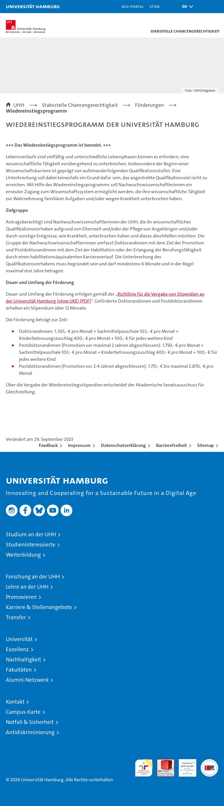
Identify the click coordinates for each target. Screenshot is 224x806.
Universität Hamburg (33, 6)
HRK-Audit (184, 765)
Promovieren (21, 597)
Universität (19, 639)
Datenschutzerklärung (123, 445)
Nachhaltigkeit (23, 659)
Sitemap (205, 445)
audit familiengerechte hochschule (144, 768)
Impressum (79, 445)
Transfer (16, 617)
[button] (186, 6)
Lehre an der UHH (27, 586)
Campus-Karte (23, 712)
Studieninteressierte (30, 544)
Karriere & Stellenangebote (39, 607)
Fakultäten (19, 669)
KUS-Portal (133, 6)
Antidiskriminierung (30, 732)
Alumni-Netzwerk (27, 679)
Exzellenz (17, 649)
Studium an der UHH (31, 534)
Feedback (48, 445)
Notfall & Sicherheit (30, 722)
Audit (162, 762)
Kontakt (15, 701)
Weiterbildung (23, 554)
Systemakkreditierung (209, 762)
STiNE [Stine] (155, 6)
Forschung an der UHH (33, 576)
